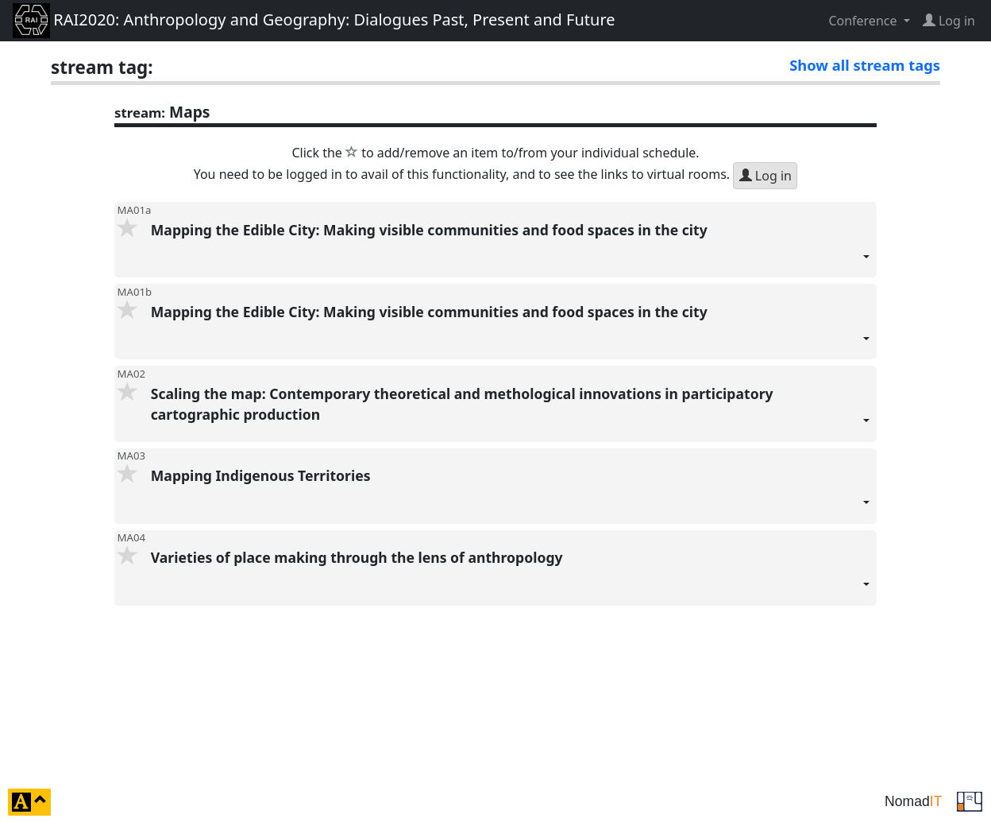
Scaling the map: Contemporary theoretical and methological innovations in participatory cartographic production (510, 413)
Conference (864, 20)
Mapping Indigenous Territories (510, 495)
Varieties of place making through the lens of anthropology (510, 577)
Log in (765, 175)
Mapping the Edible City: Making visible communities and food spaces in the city (510, 249)
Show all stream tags (864, 65)
